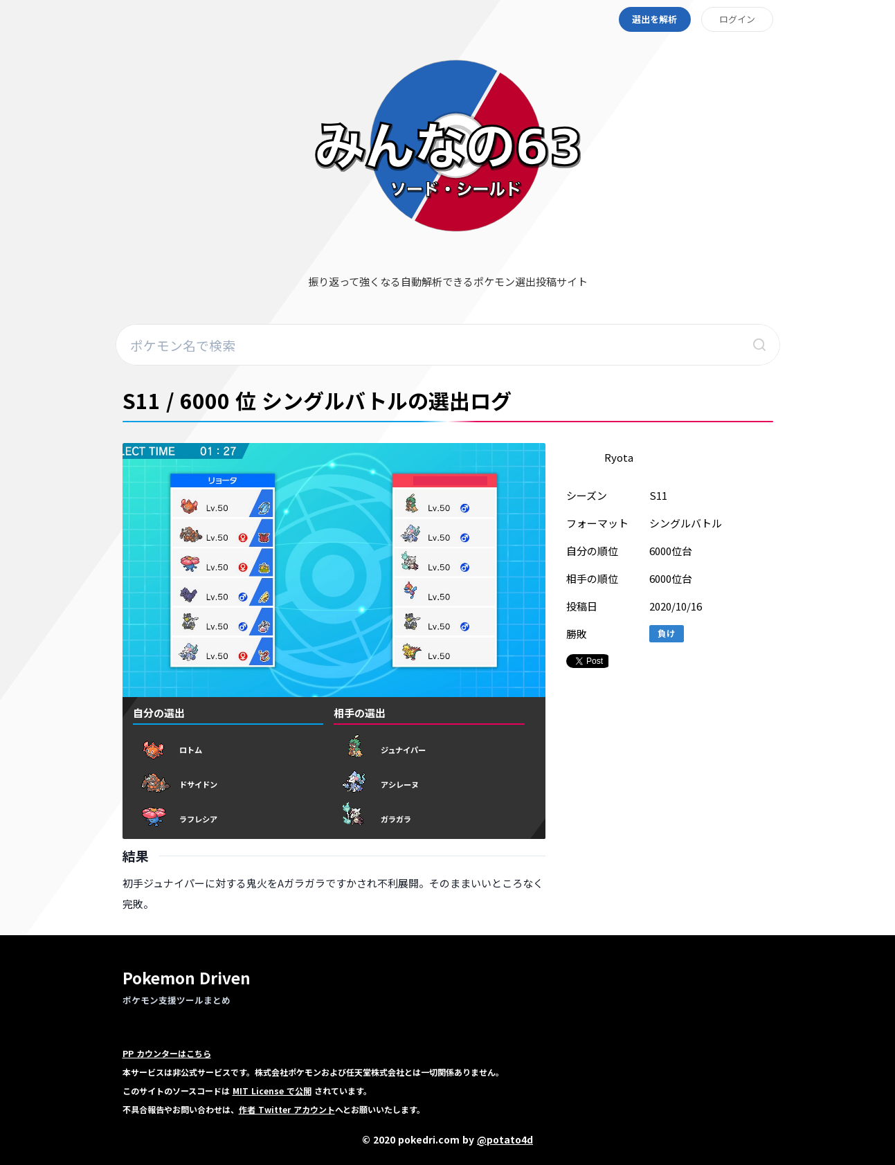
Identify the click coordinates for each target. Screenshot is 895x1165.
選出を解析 (654, 19)
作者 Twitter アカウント (287, 1109)
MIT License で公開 (272, 1090)
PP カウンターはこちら (167, 1053)
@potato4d (505, 1139)
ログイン (737, 19)
